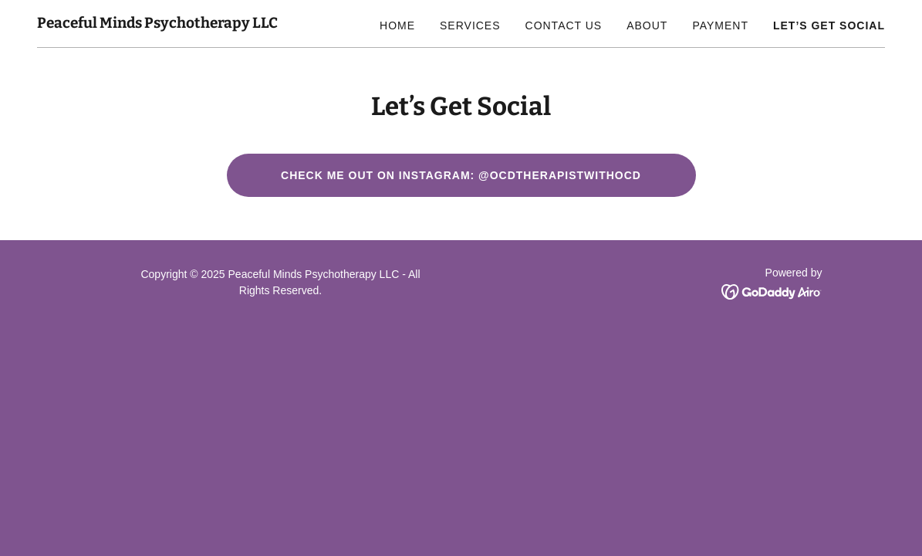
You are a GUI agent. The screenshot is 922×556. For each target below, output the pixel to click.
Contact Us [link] (564, 25)
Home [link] (397, 25)
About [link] (646, 25)
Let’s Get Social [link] (829, 25)
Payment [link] (720, 25)
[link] (157, 23)
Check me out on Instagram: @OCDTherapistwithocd (461, 175)
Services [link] (470, 25)
